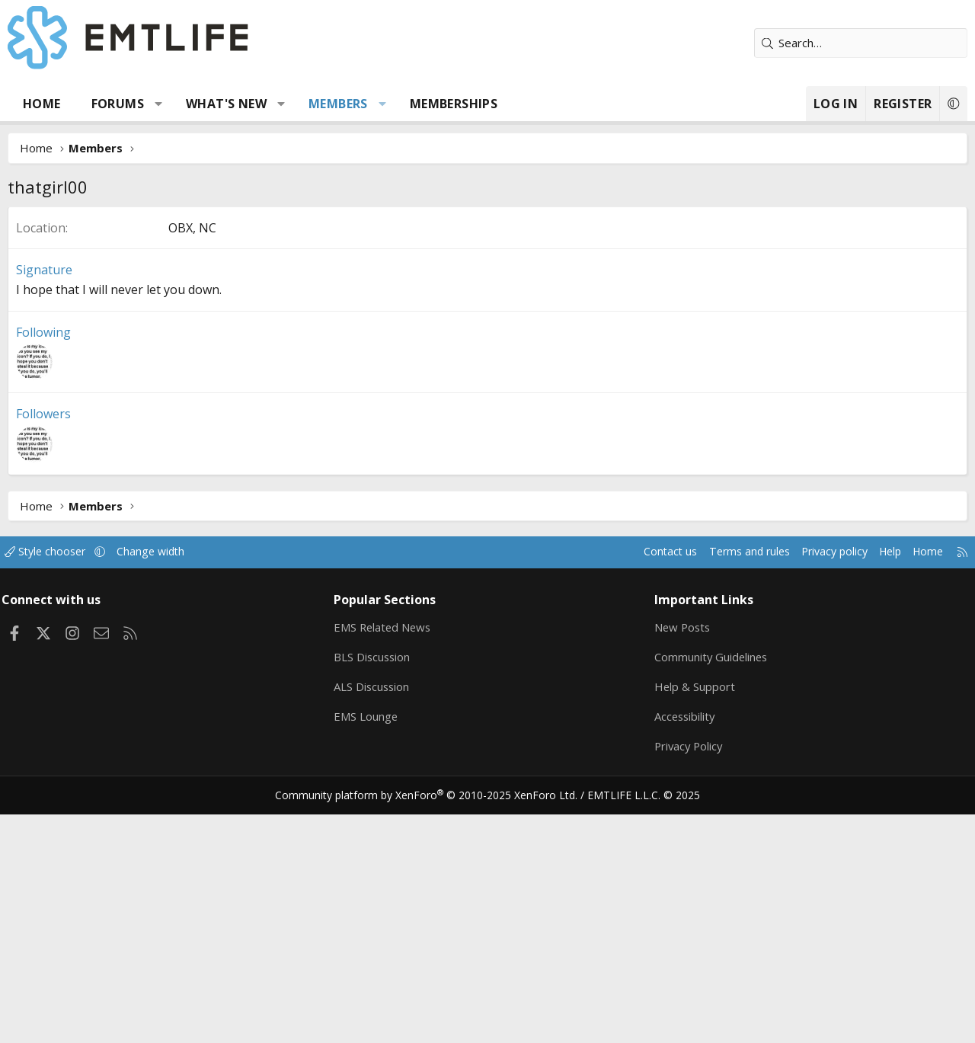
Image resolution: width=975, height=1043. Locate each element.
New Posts (680, 855)
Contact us (642, 780)
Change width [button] (168, 780)
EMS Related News (387, 855)
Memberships (453, 103)
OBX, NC (192, 456)
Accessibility (682, 944)
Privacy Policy (687, 974)
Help (874, 780)
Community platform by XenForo (436, 1025)
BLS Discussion (376, 885)
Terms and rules (725, 780)
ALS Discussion (376, 915)
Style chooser (59, 780)
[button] (158, 103)
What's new (226, 103)
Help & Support (692, 915)
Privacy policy (815, 780)
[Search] (860, 43)
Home (42, 103)
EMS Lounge (369, 944)
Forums (117, 103)
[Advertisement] (487, 320)
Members (338, 103)
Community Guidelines (709, 885)
